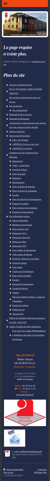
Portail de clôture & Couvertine (25, 259)
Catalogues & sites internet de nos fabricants (23, 155)
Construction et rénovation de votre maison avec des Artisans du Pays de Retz (27, 125)
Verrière (15, 293)
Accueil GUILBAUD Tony (20, 85)
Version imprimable (13, 469)
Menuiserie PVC (19, 246)
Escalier (15, 195)
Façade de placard (20, 288)
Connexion (42, 469)
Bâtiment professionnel (22, 225)
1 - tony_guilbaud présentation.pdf (27, 451)
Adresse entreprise (17, 131)
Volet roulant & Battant (22, 254)
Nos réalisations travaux (19, 216)
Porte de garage (19, 174)
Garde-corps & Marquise (23, 271)
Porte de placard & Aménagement (26, 199)
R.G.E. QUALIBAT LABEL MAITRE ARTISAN (25, 91)
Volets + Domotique (20, 165)
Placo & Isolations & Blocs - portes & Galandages (28, 299)
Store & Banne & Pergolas (23, 187)
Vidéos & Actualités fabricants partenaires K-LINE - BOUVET (27, 320)
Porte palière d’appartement (24, 250)
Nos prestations (15, 106)
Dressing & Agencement (22, 284)
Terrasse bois (17, 314)
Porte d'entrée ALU (20, 229)
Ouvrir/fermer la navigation (25, 3)
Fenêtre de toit (18, 310)
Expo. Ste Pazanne (20, 140)
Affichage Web (40, 472)
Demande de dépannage (19, 119)
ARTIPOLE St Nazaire (22, 148)
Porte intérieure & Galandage (24, 208)
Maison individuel (20, 220)
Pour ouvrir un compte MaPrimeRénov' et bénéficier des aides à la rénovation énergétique (29, 335)
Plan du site (8, 472)
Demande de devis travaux (20, 114)
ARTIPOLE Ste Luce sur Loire (25, 144)
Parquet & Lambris (20, 204)
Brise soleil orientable (21, 276)
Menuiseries (17, 161)
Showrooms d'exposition (19, 136)
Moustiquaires (18, 182)
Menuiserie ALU (19, 233)
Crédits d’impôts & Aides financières (25, 327)
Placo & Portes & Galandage (24, 191)
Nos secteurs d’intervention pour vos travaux (25, 99)
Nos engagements (19, 110)
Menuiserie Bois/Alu (21, 237)
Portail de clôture (19, 170)
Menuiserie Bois (19, 242)
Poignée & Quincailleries (23, 212)
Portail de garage (19, 263)
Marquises (16, 178)
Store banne (17, 267)
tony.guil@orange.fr (25, 395)
